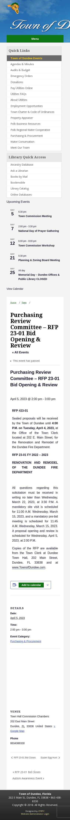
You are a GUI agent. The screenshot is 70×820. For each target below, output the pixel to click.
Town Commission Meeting (35, 216)
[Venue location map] (35, 675)
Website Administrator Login (35, 813)
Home (13, 302)
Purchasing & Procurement (25, 641)
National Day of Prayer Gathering (38, 230)
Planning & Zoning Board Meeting (39, 260)
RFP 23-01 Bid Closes (24, 757)
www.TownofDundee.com (28, 567)
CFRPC (41, 811)
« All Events (20, 352)
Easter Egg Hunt (49, 757)
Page (24, 302)
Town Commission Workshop (36, 245)
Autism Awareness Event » (28, 778)
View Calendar (15, 288)
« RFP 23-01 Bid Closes (26, 772)
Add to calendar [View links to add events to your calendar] (31, 585)
